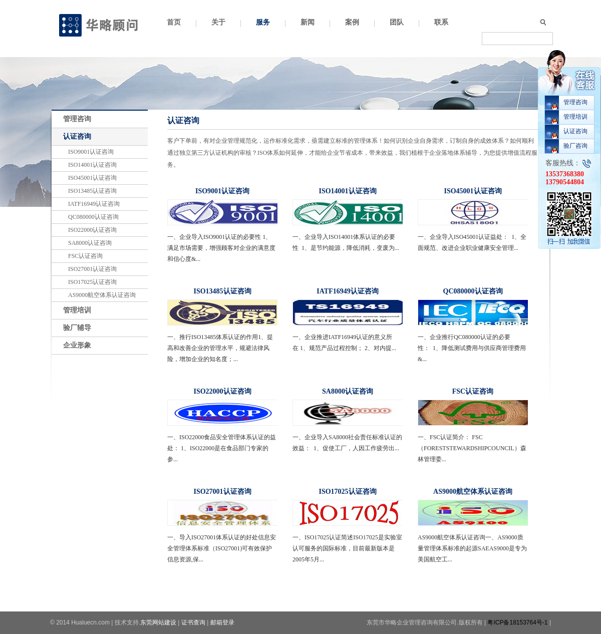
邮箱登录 (222, 622)
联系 (441, 22)
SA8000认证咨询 (90, 242)
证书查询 (193, 622)
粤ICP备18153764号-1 (517, 622)
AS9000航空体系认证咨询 (102, 294)
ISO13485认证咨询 (92, 190)
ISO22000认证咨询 (92, 229)
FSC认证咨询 (85, 255)
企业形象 (77, 345)
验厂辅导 (77, 328)
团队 (397, 22)
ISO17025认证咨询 (92, 281)
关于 (218, 22)
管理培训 (77, 310)
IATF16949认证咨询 (94, 203)
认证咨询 (77, 136)
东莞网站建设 (158, 622)
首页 (174, 22)
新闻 (307, 22)
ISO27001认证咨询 (92, 268)
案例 (352, 22)
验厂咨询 (575, 145)
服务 (263, 22)
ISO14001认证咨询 (92, 164)
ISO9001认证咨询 (91, 151)
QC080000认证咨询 (93, 216)
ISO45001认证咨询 (92, 177)
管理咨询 (77, 119)
